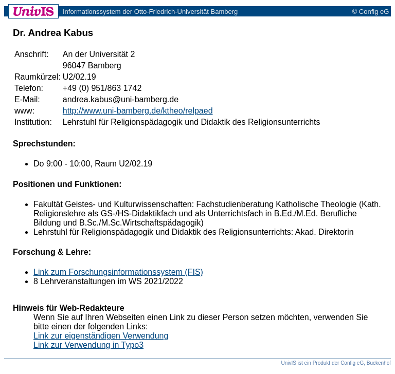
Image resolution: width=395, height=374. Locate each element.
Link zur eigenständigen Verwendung (100, 335)
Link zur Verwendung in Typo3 (88, 345)
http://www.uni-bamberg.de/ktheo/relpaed (138, 110)
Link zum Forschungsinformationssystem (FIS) (118, 272)
